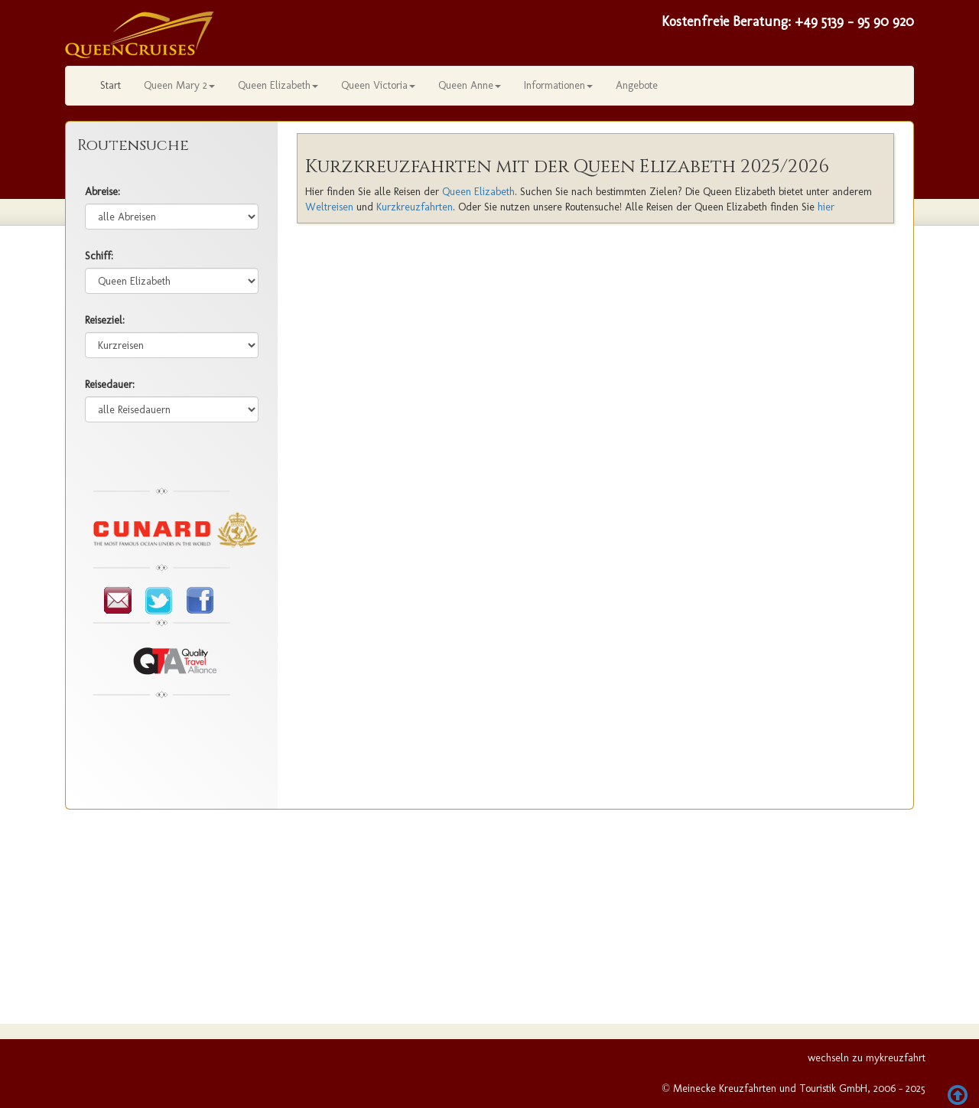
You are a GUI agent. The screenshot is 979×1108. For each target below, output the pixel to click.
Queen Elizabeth (478, 191)
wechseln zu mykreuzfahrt (866, 1057)
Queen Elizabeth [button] (278, 85)
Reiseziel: (105, 320)
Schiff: (99, 255)
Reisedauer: (110, 384)
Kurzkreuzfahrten (414, 206)
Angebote (637, 85)
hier (826, 206)
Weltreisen (329, 206)
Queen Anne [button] (469, 85)
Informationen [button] (558, 85)
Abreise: (102, 191)
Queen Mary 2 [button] (179, 85)
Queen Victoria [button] (378, 85)
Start (110, 85)
